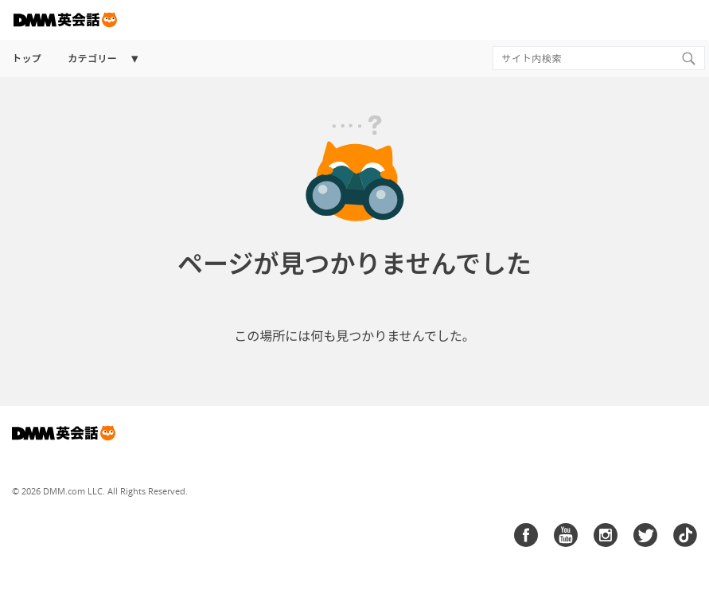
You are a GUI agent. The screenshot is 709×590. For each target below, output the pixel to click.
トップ (26, 58)
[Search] (688, 58)
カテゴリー (92, 58)
